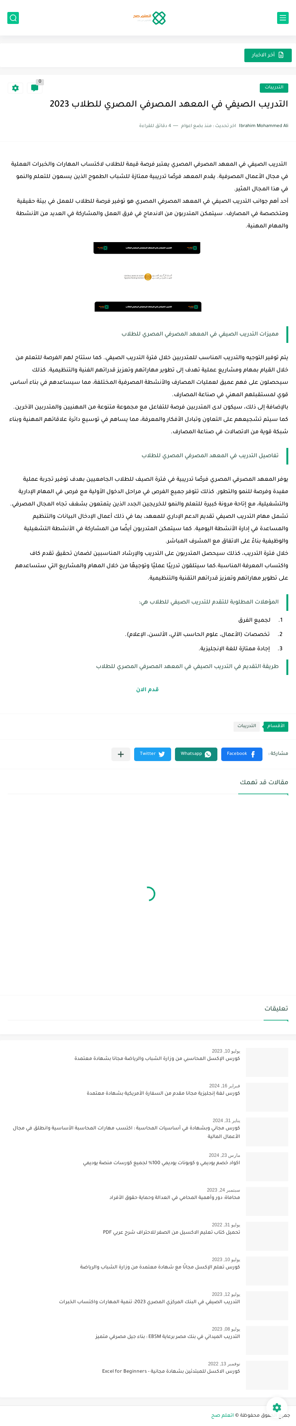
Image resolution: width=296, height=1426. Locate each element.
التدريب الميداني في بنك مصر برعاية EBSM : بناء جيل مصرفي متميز (168, 1337)
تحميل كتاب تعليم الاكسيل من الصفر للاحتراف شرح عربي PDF (171, 1233)
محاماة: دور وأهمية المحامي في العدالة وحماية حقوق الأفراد (174, 1198)
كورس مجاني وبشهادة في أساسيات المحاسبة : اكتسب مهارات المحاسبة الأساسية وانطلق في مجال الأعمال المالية (126, 1133)
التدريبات (274, 87)
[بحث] (13, 18)
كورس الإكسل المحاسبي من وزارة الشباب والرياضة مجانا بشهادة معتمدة (157, 1059)
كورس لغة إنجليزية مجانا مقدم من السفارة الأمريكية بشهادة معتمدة (163, 1094)
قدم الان (148, 690)
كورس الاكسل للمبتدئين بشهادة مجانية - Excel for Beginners (171, 1372)
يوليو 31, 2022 (226, 1225)
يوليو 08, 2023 (226, 1329)
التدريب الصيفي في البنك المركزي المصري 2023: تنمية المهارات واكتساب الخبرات (149, 1302)
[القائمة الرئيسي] (283, 18)
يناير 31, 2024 (226, 1120)
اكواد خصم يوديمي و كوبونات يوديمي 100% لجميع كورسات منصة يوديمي (161, 1163)
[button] (241, 754)
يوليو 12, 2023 (226, 1294)
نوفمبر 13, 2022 (224, 1364)
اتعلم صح (222, 1416)
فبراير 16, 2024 (224, 1086)
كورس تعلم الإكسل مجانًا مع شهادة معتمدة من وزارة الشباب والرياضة (160, 1267)
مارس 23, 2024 (224, 1155)
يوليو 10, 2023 (226, 1051)
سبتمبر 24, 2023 (223, 1190)
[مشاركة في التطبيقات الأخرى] (120, 754)
